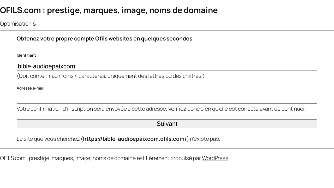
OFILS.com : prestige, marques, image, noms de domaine (109, 9)
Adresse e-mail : (31, 88)
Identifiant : (27, 55)
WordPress (215, 158)
